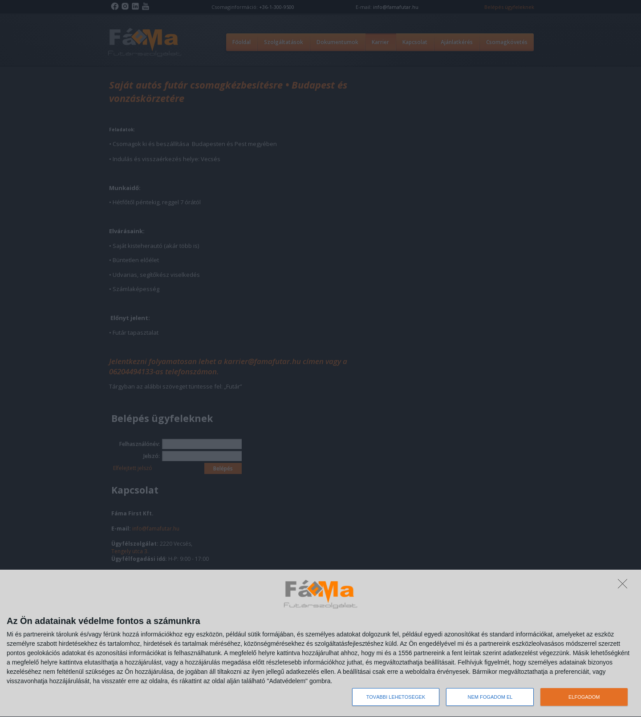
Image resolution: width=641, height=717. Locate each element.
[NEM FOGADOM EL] (625, 586)
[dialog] (320, 643)
